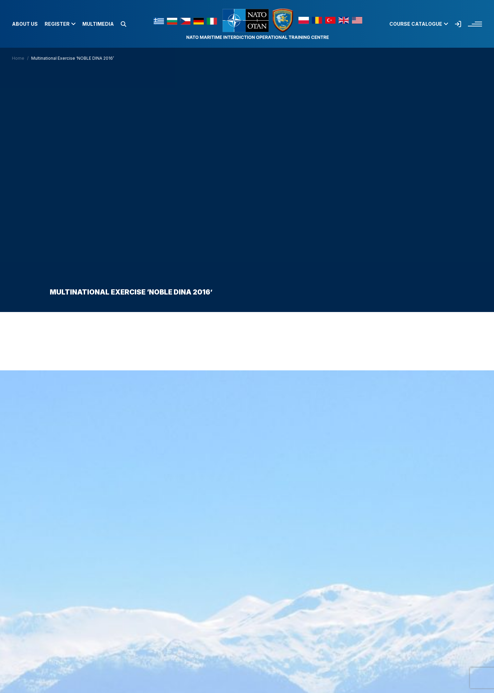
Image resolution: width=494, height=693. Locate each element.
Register (60, 24)
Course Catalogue (418, 24)
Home (18, 58)
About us (25, 24)
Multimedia (98, 24)
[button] (123, 24)
